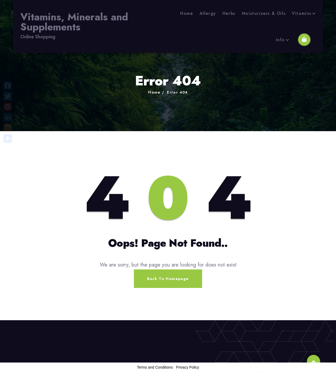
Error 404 (177, 92)
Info (280, 39)
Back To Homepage (168, 278)
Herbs (229, 13)
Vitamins (301, 13)
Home (186, 13)
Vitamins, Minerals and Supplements (74, 22)
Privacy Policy (187, 367)
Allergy (207, 13)
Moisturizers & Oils (263, 13)
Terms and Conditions (155, 367)
